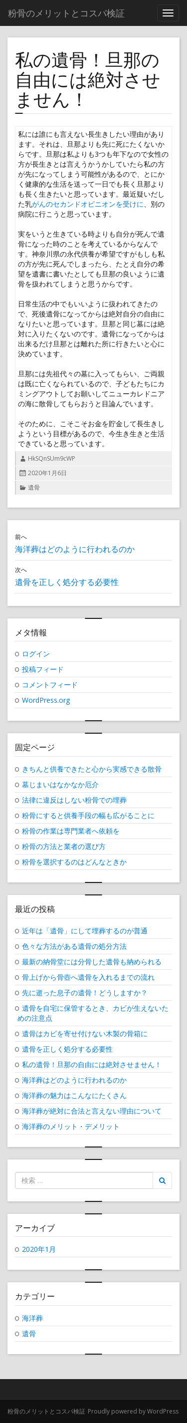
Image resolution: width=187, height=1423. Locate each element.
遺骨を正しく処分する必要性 (67, 1049)
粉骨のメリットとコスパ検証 (46, 1411)
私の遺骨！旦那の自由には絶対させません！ (92, 1064)
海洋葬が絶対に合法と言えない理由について (92, 1111)
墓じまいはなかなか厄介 (60, 784)
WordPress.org (46, 700)
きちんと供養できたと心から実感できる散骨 (92, 769)
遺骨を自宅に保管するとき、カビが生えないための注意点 (93, 1013)
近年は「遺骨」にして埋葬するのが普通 (85, 930)
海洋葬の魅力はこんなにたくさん (74, 1095)
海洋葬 (32, 1318)
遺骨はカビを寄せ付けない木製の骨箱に (85, 1033)
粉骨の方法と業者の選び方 (64, 846)
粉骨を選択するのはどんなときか (74, 861)
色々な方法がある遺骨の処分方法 (74, 946)
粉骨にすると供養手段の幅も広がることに (88, 815)
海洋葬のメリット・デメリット (71, 1126)
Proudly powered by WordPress (133, 1411)
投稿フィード (43, 669)
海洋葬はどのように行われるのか (74, 1080)
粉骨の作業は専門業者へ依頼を (71, 831)
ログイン (36, 653)
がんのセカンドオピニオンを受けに (88, 204)
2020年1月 (39, 1249)
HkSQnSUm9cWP (51, 458)
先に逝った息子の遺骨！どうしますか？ (85, 992)
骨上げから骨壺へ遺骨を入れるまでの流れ (88, 977)
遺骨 (34, 487)
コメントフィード (50, 684)
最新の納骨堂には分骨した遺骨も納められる (92, 961)
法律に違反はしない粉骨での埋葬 (74, 800)
